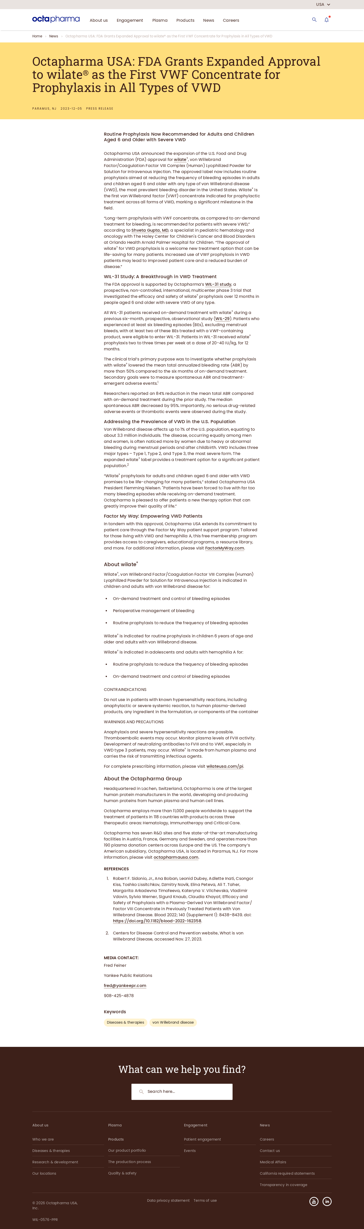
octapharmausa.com (176, 857)
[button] (325, 1201)
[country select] (323, 5)
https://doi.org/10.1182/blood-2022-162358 (157, 921)
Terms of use (205, 1200)
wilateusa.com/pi (225, 766)
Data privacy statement (168, 1200)
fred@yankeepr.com (125, 985)
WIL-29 (222, 318)
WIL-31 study (218, 284)
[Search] (314, 20)
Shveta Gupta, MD (149, 230)
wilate (180, 159)
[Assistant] (327, 20)
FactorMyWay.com (224, 548)
